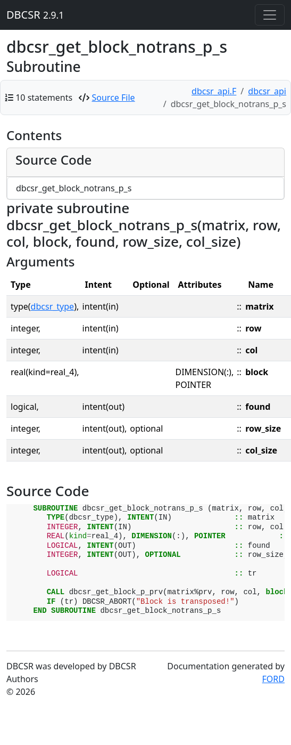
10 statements (43, 97)
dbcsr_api (267, 91)
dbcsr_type (52, 306)
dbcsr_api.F (214, 91)
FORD (273, 679)
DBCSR (35, 14)
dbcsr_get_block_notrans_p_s (73, 188)
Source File (113, 97)
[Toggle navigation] (270, 15)
